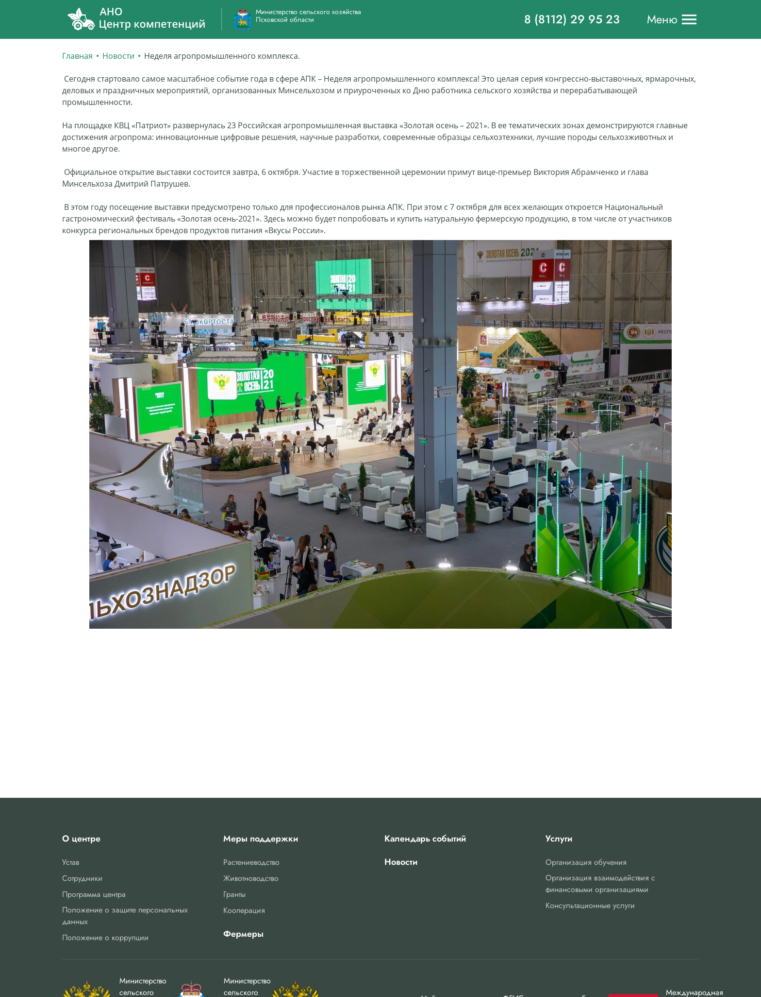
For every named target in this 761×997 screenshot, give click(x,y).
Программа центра (94, 894)
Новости (118, 56)
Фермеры (243, 934)
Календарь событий (425, 838)
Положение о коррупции (105, 937)
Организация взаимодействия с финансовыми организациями (600, 883)
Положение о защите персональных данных (125, 915)
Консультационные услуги (590, 905)
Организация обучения (586, 862)
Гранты (234, 894)
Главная (77, 56)
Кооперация (244, 910)
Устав (70, 862)
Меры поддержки (260, 838)
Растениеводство (251, 862)
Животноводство (251, 878)
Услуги (559, 838)
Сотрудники (82, 878)
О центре (81, 838)
